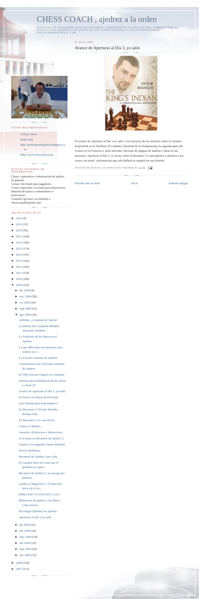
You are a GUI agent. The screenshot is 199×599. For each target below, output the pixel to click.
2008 (19, 562)
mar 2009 (26, 549)
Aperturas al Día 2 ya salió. (35, 517)
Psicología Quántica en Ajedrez (38, 511)
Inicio (134, 183)
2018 (19, 230)
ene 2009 (25, 555)
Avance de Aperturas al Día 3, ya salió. (42, 391)
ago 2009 (25, 314)
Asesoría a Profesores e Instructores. (41, 432)
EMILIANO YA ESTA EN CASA (39, 494)
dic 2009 (25, 290)
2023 (19, 218)
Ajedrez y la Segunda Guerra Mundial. (42, 444)
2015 (19, 248)
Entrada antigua (178, 183)
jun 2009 (25, 530)
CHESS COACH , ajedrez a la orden (97, 19)
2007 (19, 569)
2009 (19, 285)
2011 (19, 273)
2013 (19, 260)
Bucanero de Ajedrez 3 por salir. (38, 456)
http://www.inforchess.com (36, 154)
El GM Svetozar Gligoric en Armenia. (42, 374)
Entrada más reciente (87, 183)
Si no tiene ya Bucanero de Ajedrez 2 (41, 438)
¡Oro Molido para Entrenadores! (38, 403)
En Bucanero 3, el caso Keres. (37, 420)
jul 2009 (25, 524)
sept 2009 (26, 308)
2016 (19, 242)
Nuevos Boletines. (30, 450)
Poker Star (26, 139)
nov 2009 (26, 296)
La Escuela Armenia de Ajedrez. (38, 357)
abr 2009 (25, 543)
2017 (19, 236)
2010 (19, 279)
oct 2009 (25, 302)
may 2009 (26, 537)
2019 (19, 224)
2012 (19, 266)
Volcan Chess (28, 134)
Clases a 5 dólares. (30, 426)
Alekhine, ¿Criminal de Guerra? (38, 320)
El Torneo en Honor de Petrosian (38, 397)
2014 (19, 254)
